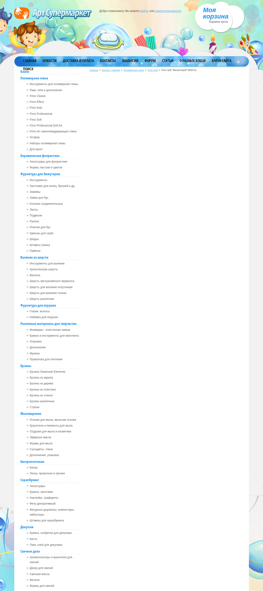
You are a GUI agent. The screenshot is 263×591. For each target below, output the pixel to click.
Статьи (167, 60)
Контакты (108, 60)
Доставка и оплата (78, 60)
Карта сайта (221, 60)
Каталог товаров (111, 70)
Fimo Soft (153, 70)
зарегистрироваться (168, 11)
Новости (49, 60)
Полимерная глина (133, 70)
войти (144, 11)
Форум (150, 60)
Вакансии (130, 60)
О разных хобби (192, 60)
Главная (29, 60)
